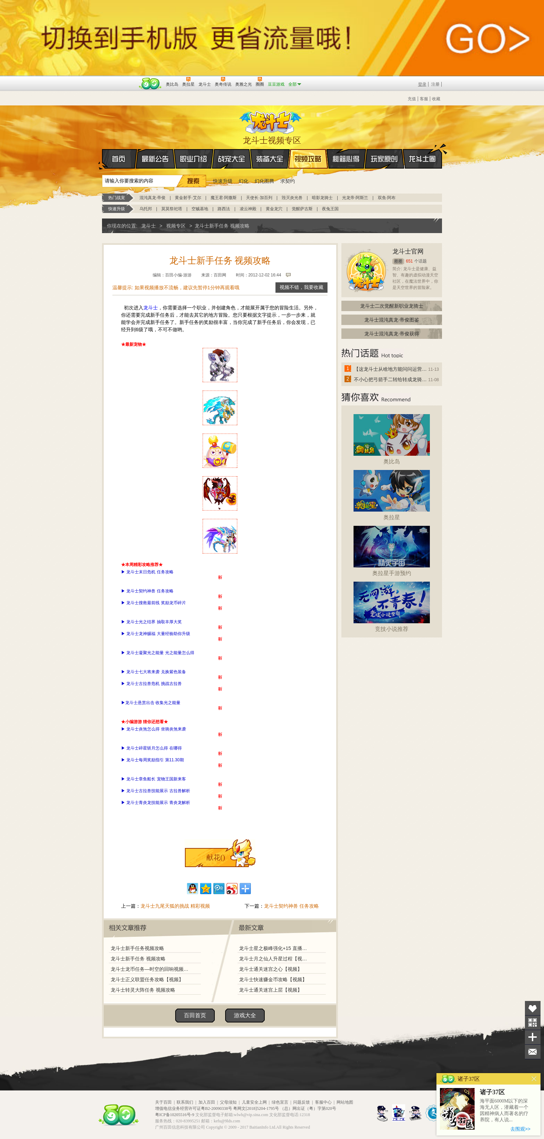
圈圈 (398, 261)
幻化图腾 (264, 181)
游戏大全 (245, 1015)
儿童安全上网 (254, 1102)
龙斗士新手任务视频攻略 (137, 948)
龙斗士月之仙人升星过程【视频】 (275, 958)
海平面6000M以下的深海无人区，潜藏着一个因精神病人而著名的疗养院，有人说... (504, 1110)
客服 (424, 98)
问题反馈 (301, 1102)
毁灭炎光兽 (292, 197)
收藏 (436, 98)
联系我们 (185, 1102)
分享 (533, 1037)
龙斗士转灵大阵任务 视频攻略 (143, 990)
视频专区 (176, 226)
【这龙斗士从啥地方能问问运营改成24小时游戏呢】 (390, 369)
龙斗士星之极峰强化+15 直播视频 (275, 948)
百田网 (150, 83)
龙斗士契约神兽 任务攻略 (291, 906)
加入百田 (206, 1102)
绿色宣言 (280, 1102)
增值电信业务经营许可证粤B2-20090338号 (193, 1108)
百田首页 (195, 1015)
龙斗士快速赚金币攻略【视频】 (273, 979)
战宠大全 (232, 159)
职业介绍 (193, 159)
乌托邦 (145, 208)
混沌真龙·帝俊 (152, 197)
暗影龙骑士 (322, 197)
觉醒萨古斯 (302, 208)
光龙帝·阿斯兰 (355, 197)
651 (409, 261)
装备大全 (270, 159)
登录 (422, 84)
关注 (533, 1023)
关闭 (534, 1079)
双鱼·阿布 (387, 197)
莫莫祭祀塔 (171, 208)
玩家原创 (384, 159)
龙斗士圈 (422, 152)
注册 (435, 84)
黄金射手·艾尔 (188, 197)
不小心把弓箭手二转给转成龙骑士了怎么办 (390, 379)
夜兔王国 (330, 208)
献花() (215, 857)
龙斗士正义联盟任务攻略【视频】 (147, 979)
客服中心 (323, 1102)
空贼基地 (200, 208)
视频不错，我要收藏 (301, 287)
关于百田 (163, 1102)
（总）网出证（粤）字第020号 (308, 1108)
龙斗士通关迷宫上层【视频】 (270, 990)
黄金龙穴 (274, 208)
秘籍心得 (346, 159)
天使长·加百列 (259, 197)
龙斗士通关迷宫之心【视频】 (270, 969)
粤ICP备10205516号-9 (174, 1114)
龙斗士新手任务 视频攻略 (138, 958)
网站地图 (345, 1102)
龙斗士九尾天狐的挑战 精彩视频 (175, 906)
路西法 (224, 208)
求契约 (287, 181)
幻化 (243, 181)
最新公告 (155, 159)
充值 (412, 98)
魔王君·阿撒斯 (224, 197)
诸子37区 (492, 1092)
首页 (102, 159)
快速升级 (222, 181)
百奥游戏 (119, 79)
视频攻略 (308, 159)
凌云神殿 (248, 208)
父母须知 (228, 1102)
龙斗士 (271, 121)
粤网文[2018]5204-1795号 (256, 1108)
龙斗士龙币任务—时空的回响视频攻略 (149, 969)
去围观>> (520, 1129)
